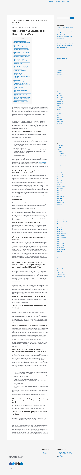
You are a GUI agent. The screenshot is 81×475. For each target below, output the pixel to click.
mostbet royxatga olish (61, 232)
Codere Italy (59, 194)
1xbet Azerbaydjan (60, 168)
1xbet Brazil (59, 169)
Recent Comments (62, 57)
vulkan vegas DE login (61, 269)
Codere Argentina (60, 192)
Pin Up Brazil (59, 250)
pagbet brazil (59, 246)
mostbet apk (59, 206)
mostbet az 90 (60, 208)
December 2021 (60, 123)
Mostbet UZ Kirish (60, 240)
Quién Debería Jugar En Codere (20, 78)
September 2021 (60, 128)
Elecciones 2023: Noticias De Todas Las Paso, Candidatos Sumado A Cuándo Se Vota (21, 97)
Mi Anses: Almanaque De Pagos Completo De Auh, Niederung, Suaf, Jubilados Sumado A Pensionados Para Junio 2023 (22, 62)
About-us (63, 1)
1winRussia (59, 158)
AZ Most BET (59, 181)
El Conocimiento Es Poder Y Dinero (20, 99)
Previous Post (10, 446)
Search (58, 15)
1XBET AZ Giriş (60, 164)
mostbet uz (59, 236)
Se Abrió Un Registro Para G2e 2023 (21, 67)
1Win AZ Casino (60, 143)
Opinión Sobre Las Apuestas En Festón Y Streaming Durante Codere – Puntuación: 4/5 (22, 86)
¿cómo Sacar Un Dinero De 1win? (20, 70)
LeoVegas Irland (60, 202)
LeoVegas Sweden (60, 204)
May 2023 (59, 90)
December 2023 (60, 77)
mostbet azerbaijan (61, 211)
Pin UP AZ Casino (60, 248)
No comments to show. (61, 59)
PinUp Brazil (59, 259)
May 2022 (59, 113)
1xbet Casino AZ (60, 171)
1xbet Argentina (60, 162)
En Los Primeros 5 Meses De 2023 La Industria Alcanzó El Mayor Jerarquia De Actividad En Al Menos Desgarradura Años (22, 49)
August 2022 (59, 107)
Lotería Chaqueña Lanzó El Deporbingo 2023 (22, 55)
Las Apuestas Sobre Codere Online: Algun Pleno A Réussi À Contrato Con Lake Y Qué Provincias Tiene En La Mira (22, 58)
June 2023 (59, 88)
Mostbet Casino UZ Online (62, 219)
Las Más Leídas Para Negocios (20, 74)
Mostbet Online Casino (61, 229)
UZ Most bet (59, 265)
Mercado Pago (17, 91)
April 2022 (59, 115)
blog (58, 189)
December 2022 (60, 100)
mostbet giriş (59, 221)
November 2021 (60, 125)
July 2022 (59, 109)
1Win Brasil (59, 145)
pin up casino (59, 251)
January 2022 (59, 121)
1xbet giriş (59, 175)
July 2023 (59, 86)
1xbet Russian (60, 179)
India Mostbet (60, 196)
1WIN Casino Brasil (61, 150)
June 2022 (59, 111)
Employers (58, 1)
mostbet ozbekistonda (61, 231)
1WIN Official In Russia (61, 152)
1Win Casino (59, 148)
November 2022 (60, 102)
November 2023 (60, 79)
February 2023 (60, 96)
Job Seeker (51, 1)
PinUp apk (59, 257)
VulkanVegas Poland (61, 271)
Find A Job (69, 1)
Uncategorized (15, 24)
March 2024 (59, 73)
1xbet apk (59, 160)
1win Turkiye (59, 154)
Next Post (51, 446)
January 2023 (59, 98)
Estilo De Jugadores (18, 69)
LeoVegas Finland (60, 198)
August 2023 (59, 85)
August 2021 (59, 130)
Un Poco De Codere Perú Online (20, 41)
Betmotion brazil (60, 187)
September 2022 (60, 106)
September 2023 (60, 83)
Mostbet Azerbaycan (61, 213)
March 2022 (59, 117)
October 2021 (59, 127)
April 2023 (59, 92)
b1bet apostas (60, 185)
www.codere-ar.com (42, 166)
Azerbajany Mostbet (61, 183)
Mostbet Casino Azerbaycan (62, 215)
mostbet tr (59, 234)
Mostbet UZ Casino (61, 238)
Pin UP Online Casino (61, 255)
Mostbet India (60, 225)
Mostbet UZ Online (60, 242)
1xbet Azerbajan (60, 166)
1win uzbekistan (60, 156)
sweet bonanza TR (60, 261)
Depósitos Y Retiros (18, 80)
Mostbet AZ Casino (61, 209)
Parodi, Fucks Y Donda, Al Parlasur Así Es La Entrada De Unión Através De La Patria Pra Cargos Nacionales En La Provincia (22, 103)
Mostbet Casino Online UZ (62, 217)
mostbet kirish (60, 227)
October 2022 (59, 104)
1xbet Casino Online (61, 173)
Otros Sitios (16, 45)
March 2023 (59, 94)
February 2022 (60, 119)
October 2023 (59, 81)
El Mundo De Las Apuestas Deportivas (21, 105)
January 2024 (59, 75)
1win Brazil (59, 147)
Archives (59, 70)
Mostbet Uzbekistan (61, 244)
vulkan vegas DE (60, 267)
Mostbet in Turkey (60, 223)
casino (58, 190)
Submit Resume (68, 3)
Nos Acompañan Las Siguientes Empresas (22, 46)
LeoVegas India (60, 200)
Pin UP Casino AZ (60, 253)
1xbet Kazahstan (60, 177)
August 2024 (59, 71)
